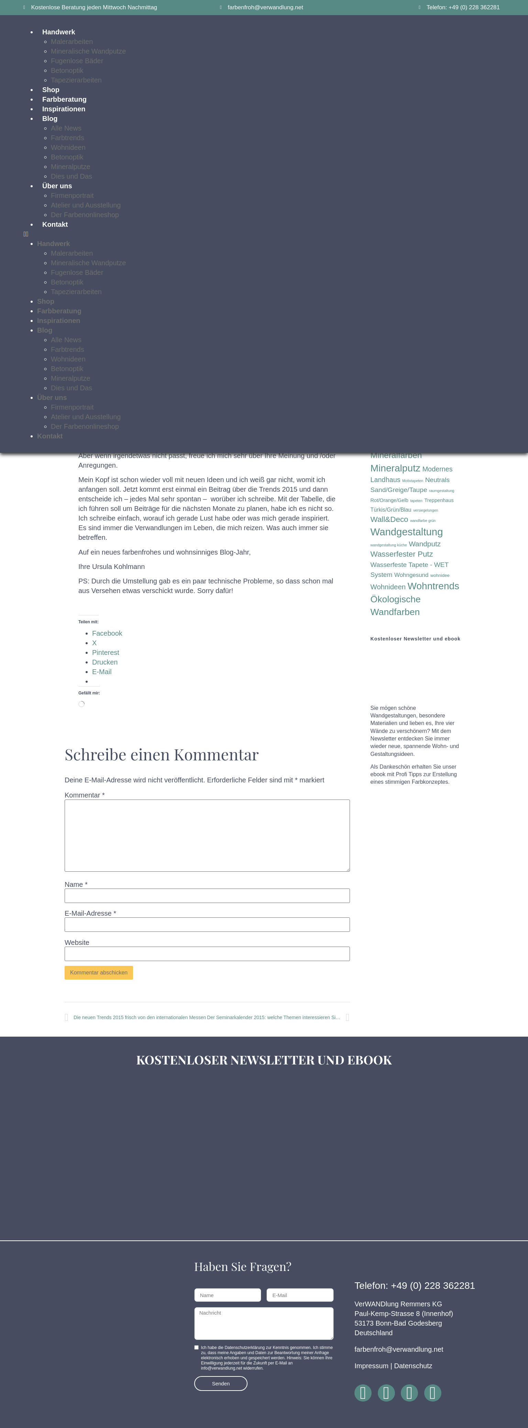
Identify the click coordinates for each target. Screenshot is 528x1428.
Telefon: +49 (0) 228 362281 (414, 1285)
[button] (264, 234)
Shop (50, 89)
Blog (49, 118)
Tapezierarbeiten (76, 80)
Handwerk (53, 243)
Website (77, 942)
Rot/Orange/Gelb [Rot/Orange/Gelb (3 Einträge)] (389, 500)
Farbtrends (67, 138)
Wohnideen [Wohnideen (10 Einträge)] (388, 587)
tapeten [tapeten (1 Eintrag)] (416, 501)
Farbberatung (64, 99)
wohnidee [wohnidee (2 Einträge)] (440, 575)
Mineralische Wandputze (88, 51)
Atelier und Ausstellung (86, 205)
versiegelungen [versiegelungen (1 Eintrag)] (425, 510)
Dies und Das (71, 176)
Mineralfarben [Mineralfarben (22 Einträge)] (396, 455)
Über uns (57, 186)
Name (76, 884)
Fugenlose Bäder (77, 61)
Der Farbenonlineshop (85, 215)
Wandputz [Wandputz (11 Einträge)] (425, 544)
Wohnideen (68, 147)
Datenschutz (413, 1366)
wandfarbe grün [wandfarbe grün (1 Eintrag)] (423, 520)
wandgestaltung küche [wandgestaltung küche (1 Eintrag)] (389, 545)
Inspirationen (64, 109)
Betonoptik (67, 70)
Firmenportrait (72, 195)
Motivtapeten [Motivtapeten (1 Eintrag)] (412, 481)
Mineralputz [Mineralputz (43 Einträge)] (395, 468)
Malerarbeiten (72, 253)
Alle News (66, 128)
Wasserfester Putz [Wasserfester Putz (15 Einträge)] (402, 554)
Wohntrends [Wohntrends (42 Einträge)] (434, 586)
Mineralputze (70, 166)
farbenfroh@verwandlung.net (398, 1349)
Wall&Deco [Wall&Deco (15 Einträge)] (389, 519)
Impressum (371, 1366)
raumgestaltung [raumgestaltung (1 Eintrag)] (441, 491)
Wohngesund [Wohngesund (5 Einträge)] (411, 575)
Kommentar (85, 795)
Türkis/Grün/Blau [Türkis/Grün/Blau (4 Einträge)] (391, 510)
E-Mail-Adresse (90, 913)
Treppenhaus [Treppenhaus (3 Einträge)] (439, 500)
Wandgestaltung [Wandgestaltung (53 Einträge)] (407, 531)
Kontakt (55, 224)
